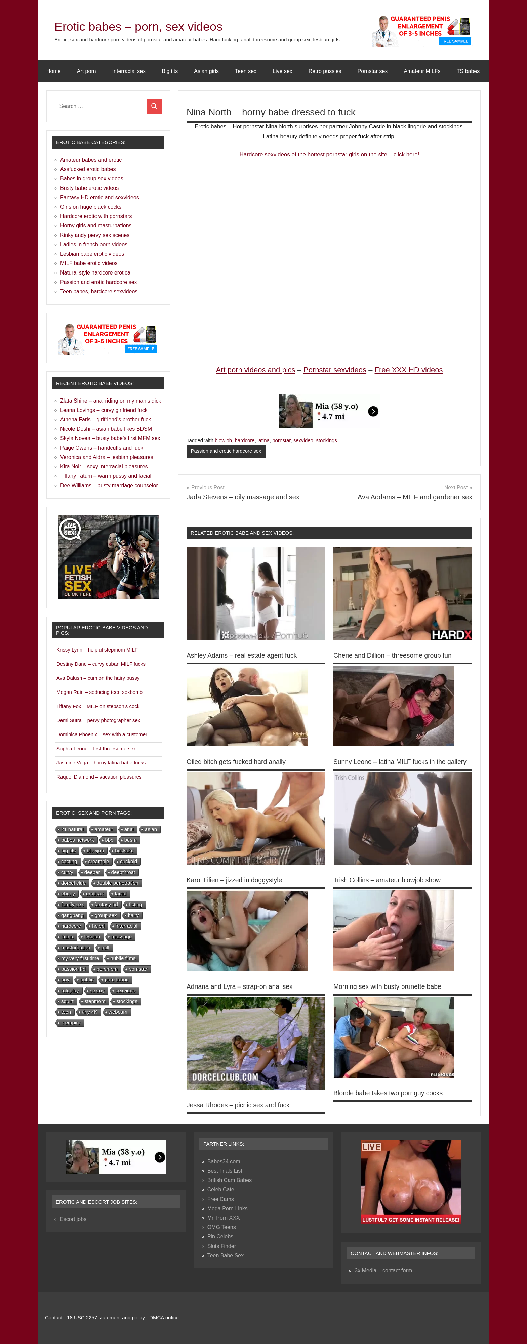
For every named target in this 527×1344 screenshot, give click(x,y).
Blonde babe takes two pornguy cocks (390, 1093)
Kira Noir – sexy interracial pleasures (104, 466)
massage (121, 936)
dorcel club (73, 883)
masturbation (75, 947)
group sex (106, 915)
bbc (109, 840)
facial (120, 893)
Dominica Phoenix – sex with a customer (101, 734)
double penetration (117, 883)
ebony (68, 893)
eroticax (95, 893)
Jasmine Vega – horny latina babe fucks (101, 762)
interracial (126, 926)
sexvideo (303, 440)
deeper (92, 872)
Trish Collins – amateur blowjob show (389, 880)
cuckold (128, 861)
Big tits (170, 71)
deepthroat (123, 872)
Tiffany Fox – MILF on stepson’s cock (97, 706)
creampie (98, 861)
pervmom (107, 969)
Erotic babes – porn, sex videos (148, 25)
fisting (135, 904)
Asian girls (206, 71)
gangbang (72, 915)
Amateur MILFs (422, 71)
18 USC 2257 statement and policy (106, 1317)
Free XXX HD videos (409, 370)
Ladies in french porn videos (93, 244)
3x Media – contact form (383, 1270)
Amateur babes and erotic (91, 160)
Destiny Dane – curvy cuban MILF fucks (101, 664)
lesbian (92, 936)
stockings (326, 440)
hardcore (244, 440)
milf (105, 947)
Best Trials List (224, 1171)
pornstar (281, 440)
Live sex (282, 71)
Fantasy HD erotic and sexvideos (99, 197)
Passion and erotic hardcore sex (227, 451)
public (86, 979)
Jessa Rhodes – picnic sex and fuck (240, 1105)
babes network (77, 840)
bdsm (130, 840)
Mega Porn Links (227, 1208)
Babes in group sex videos (91, 178)
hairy (133, 915)
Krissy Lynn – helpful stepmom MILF (97, 650)
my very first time (80, 958)
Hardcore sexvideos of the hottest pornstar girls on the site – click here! (329, 154)
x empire (71, 1022)
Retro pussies (325, 71)
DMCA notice (164, 1317)
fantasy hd (106, 904)
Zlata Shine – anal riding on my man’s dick (110, 401)
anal (129, 829)
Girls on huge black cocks (90, 207)
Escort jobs (73, 1219)
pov (65, 979)
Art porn (86, 71)
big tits (68, 850)
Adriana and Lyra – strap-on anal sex (241, 987)
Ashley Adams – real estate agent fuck (244, 655)
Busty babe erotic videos (89, 188)
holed (98, 926)
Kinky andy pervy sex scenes (94, 235)
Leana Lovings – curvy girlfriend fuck (104, 410)
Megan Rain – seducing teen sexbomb (99, 692)
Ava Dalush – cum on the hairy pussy (97, 678)
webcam (118, 1012)
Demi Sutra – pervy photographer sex (98, 720)
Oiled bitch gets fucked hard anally (238, 761)
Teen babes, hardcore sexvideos (98, 291)
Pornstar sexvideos (334, 370)
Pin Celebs (220, 1237)
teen (66, 1012)
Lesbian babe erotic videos (92, 254)
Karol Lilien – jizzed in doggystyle (236, 880)
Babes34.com (223, 1161)
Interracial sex (129, 71)
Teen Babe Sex (225, 1255)
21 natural (72, 829)
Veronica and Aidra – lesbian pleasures (106, 457)
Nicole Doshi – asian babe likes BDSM (106, 429)
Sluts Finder (221, 1246)
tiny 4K (89, 1012)
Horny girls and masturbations (96, 225)
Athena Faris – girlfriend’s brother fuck (105, 419)
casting (69, 861)
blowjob (223, 440)
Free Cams (220, 1199)
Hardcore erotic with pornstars (96, 216)
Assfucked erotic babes (88, 169)
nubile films (122, 958)
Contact (54, 1317)
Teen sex (245, 71)
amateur (104, 829)
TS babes (468, 71)
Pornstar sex (373, 71)
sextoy (97, 990)
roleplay (70, 990)
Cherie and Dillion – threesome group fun (394, 655)
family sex (72, 904)
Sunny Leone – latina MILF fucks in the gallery (402, 761)
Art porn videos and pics (255, 370)
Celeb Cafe (220, 1189)
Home (53, 71)
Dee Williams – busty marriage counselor (109, 485)
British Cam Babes (229, 1180)
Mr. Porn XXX (223, 1218)
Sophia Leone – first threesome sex (96, 748)
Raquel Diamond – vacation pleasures (98, 777)
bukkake (124, 850)
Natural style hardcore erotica (95, 273)
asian (151, 829)
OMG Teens (221, 1227)
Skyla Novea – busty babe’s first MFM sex (110, 438)
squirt (67, 1001)
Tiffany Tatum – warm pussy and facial (105, 476)
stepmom (95, 1001)
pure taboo (117, 979)
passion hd (73, 969)
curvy (67, 872)
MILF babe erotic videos (89, 263)
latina (263, 440)
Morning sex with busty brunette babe (389, 987)
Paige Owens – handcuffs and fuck (101, 448)
